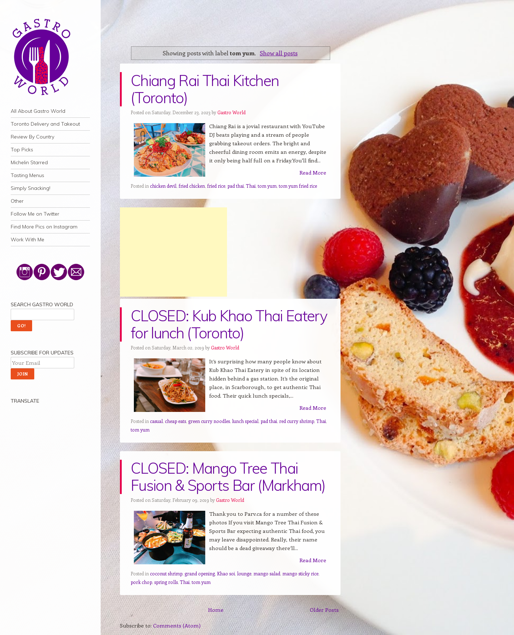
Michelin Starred (29, 162)
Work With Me (27, 239)
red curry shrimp (296, 421)
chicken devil (163, 186)
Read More (312, 172)
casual (156, 421)
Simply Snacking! (30, 188)
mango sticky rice (300, 573)
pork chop (141, 582)
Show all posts (279, 53)
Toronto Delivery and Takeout (45, 124)
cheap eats (175, 421)
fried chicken (191, 186)
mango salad (266, 573)
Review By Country (32, 136)
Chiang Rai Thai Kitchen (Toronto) (205, 89)
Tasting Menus (27, 175)
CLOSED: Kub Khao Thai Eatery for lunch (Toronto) (229, 324)
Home (215, 609)
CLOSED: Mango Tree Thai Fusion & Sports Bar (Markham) (228, 477)
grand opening (200, 573)
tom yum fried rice (298, 186)
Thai (251, 186)
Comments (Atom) (177, 625)
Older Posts (324, 609)
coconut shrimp (166, 573)
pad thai (235, 186)
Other (17, 201)
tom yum (267, 186)
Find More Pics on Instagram (44, 226)
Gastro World (231, 112)
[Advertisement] (173, 252)
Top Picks (22, 149)
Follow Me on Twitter (35, 214)
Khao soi (226, 573)
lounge (244, 573)
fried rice (216, 186)
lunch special (245, 421)
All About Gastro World (38, 111)
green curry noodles (209, 421)
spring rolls (166, 582)
